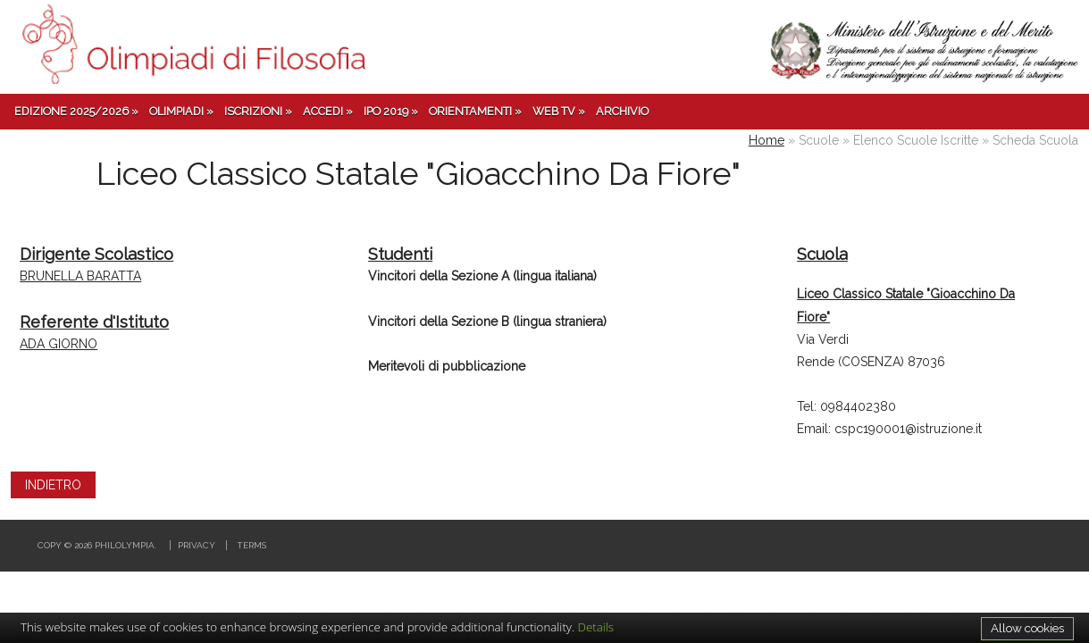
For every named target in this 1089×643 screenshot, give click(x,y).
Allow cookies (1027, 628)
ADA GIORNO (58, 344)
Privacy (196, 545)
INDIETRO (53, 485)
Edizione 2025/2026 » (76, 111)
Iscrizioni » (258, 111)
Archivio (622, 111)
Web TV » (558, 111)
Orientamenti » (475, 111)
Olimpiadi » (181, 111)
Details (596, 627)
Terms (251, 545)
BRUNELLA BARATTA (80, 276)
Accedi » (328, 111)
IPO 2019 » (391, 111)
